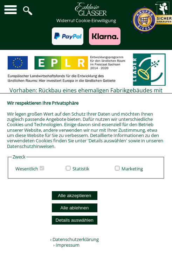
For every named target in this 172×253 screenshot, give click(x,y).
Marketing (132, 169)
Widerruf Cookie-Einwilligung (86, 20)
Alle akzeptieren (74, 195)
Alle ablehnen (74, 207)
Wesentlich (26, 169)
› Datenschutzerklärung (74, 239)
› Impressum (65, 245)
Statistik (81, 169)
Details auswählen (75, 220)
